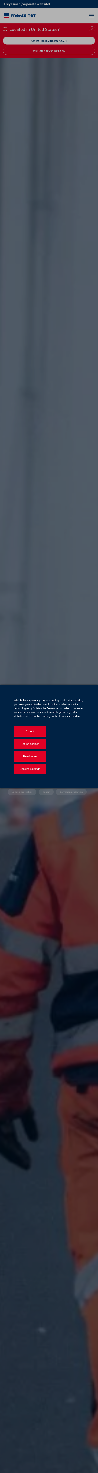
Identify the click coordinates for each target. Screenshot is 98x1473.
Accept (30, 731)
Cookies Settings (30, 768)
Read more (30, 756)
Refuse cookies (30, 743)
